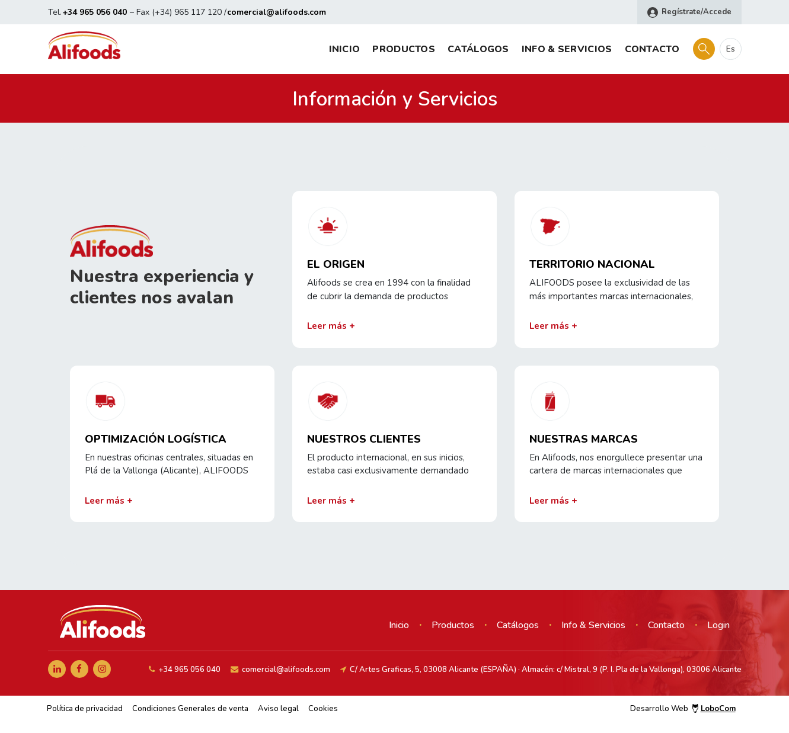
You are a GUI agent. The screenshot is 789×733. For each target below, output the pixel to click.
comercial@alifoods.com (276, 12)
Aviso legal (278, 708)
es (730, 49)
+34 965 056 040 (94, 12)
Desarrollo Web (683, 708)
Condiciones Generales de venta (190, 708)
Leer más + (331, 326)
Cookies (323, 708)
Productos (403, 49)
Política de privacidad (85, 708)
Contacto (652, 49)
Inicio (344, 49)
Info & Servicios (567, 49)
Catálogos (478, 49)
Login (718, 625)
